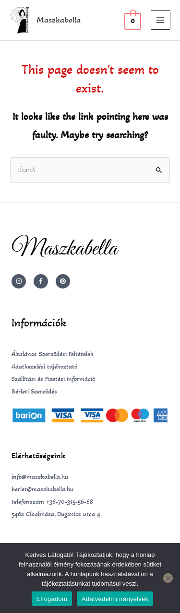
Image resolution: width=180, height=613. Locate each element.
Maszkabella (58, 19)
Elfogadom (51, 598)
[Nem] (168, 578)
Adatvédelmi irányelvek (115, 598)
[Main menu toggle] (160, 20)
